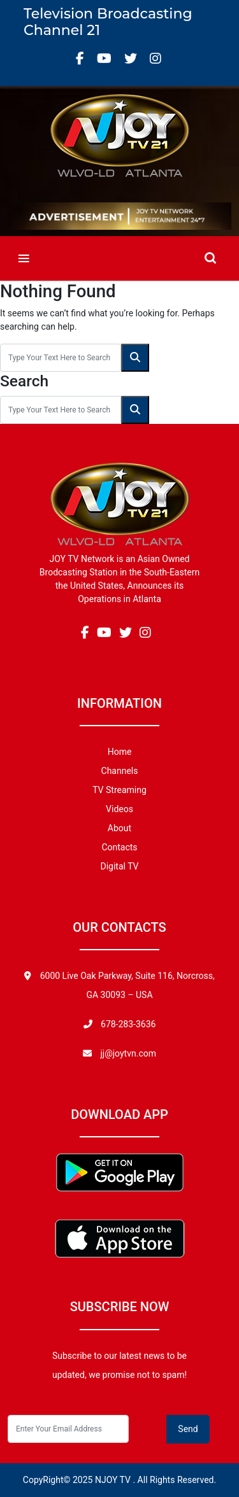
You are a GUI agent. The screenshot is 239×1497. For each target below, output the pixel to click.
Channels (119, 771)
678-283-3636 (127, 1024)
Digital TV (119, 866)
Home (120, 752)
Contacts (119, 847)
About (119, 828)
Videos (119, 809)
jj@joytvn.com (128, 1053)
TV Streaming (119, 790)
